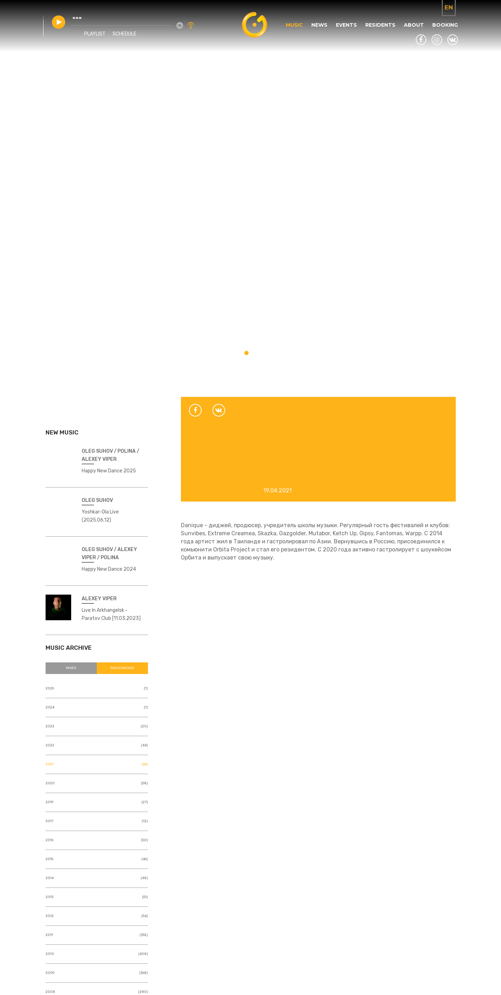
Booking (443, 30)
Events (344, 30)
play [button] (61, 27)
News (317, 30)
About (412, 30)
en (449, 7)
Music (292, 30)
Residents (378, 30)
